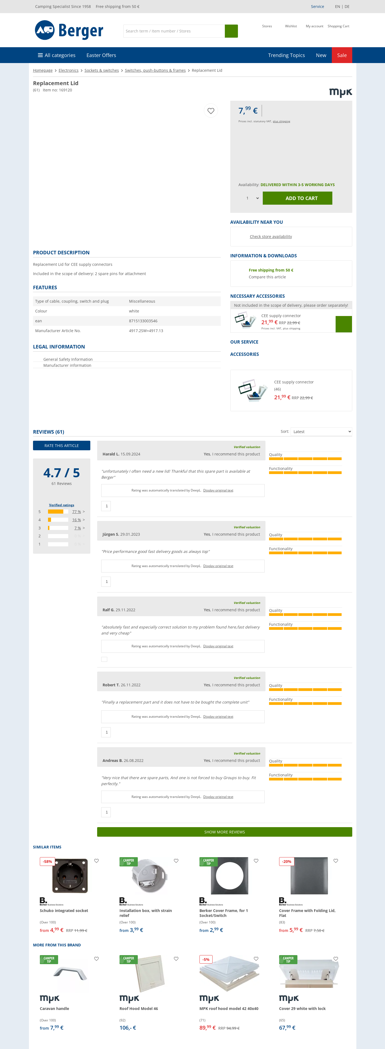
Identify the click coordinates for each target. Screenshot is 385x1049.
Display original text (218, 490)
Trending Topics (286, 55)
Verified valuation (247, 447)
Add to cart (297, 198)
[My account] (314, 30)
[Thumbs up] (106, 506)
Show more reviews (224, 832)
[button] (291, 320)
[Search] (174, 31)
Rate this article (61, 445)
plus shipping (281, 121)
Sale (342, 55)
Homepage (43, 70)
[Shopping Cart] (338, 30)
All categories (60, 55)
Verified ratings (61, 505)
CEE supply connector (281, 315)
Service (317, 6)
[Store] (267, 30)
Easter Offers (101, 55)
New (321, 55)
